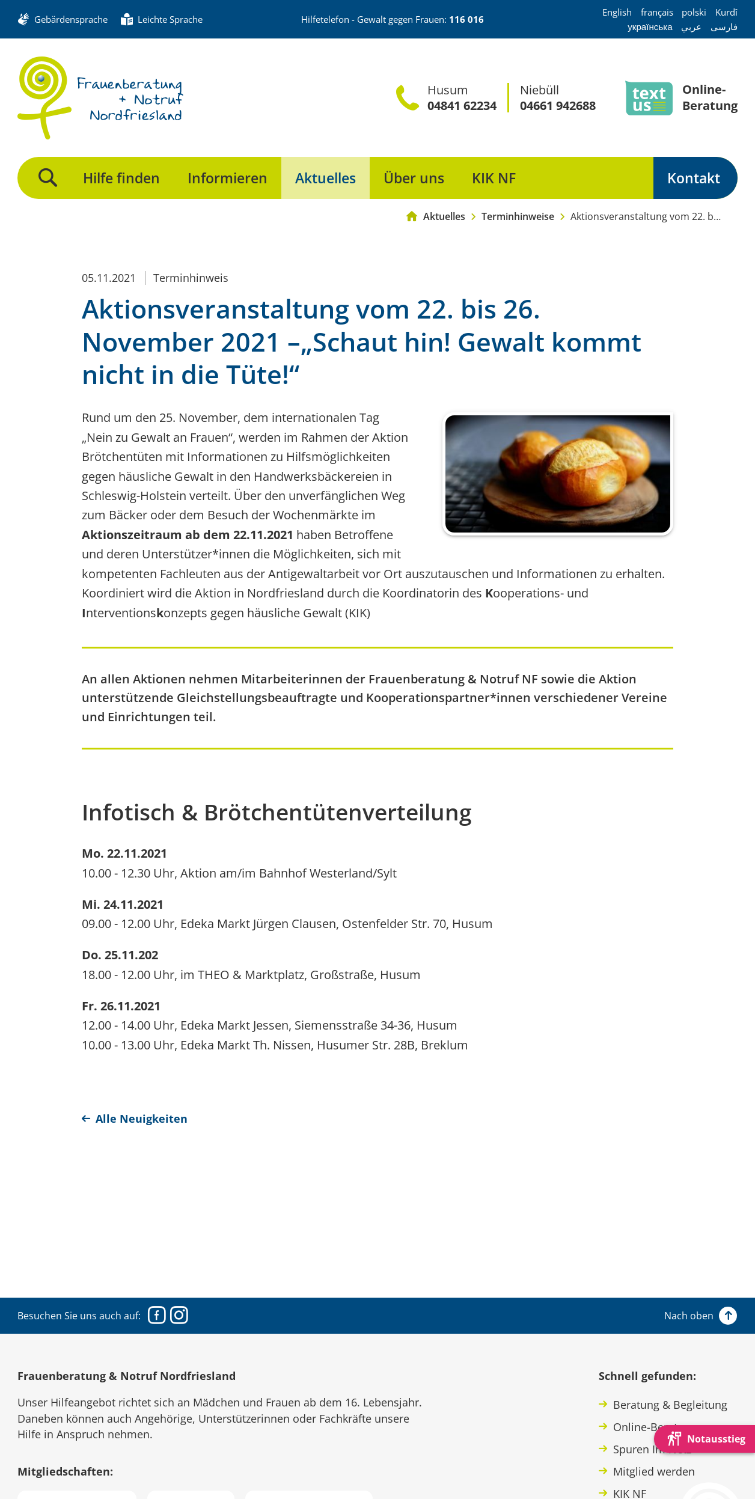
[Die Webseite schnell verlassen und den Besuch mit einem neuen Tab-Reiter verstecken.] (704, 1439)
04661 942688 (558, 106)
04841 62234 (462, 106)
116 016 (466, 19)
